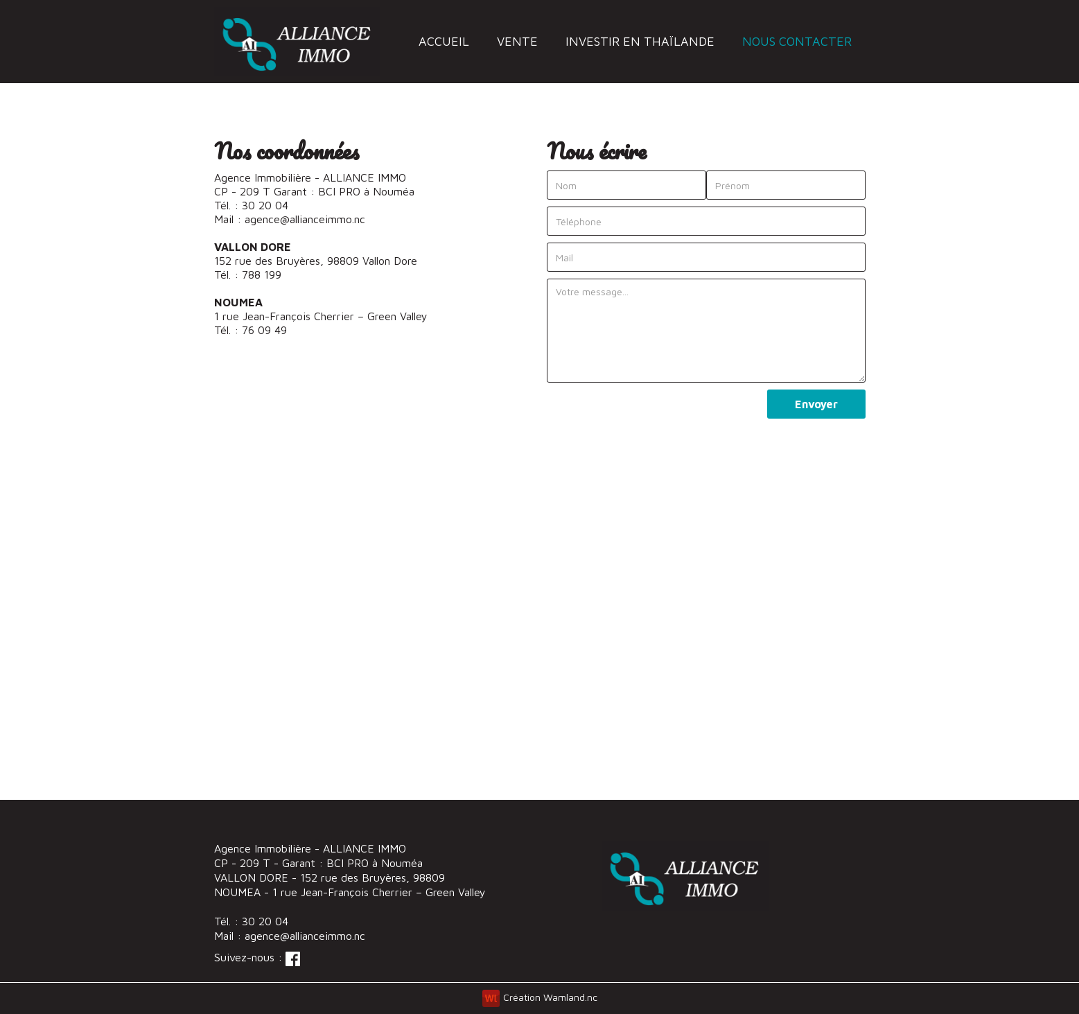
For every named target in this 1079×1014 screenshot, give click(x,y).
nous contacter (797, 41)
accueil (444, 41)
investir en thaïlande (639, 41)
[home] (297, 41)
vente (517, 41)
